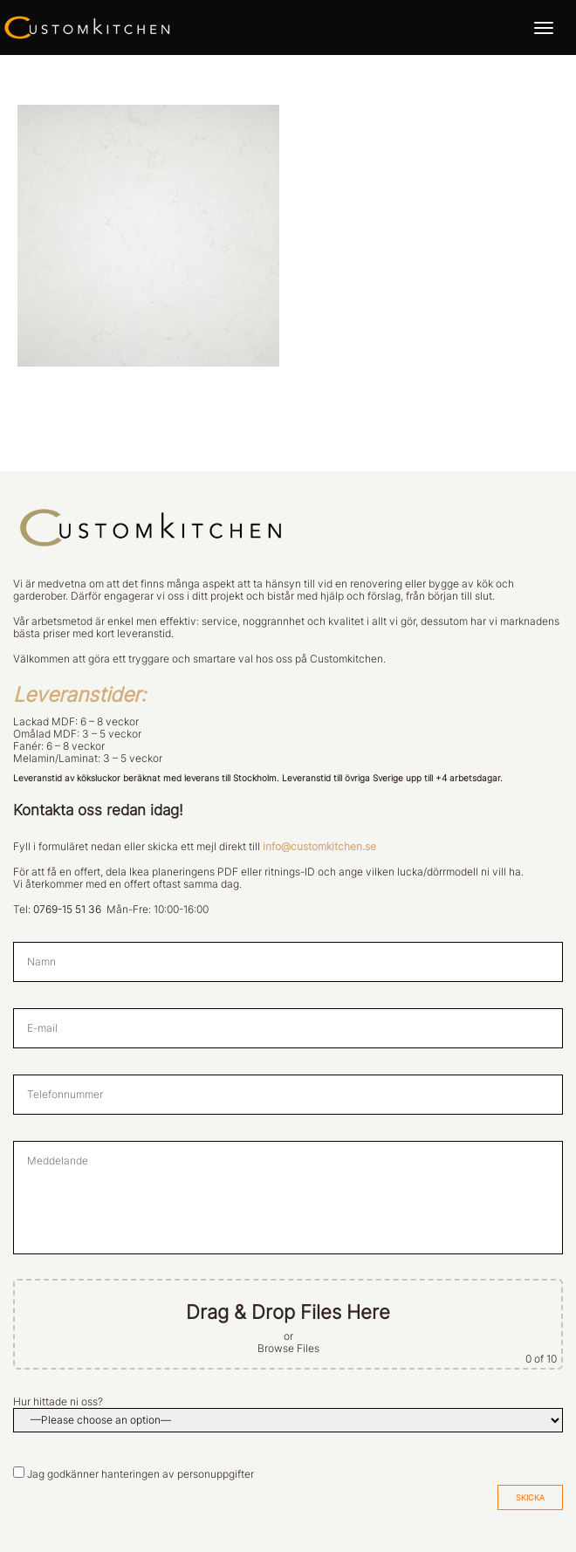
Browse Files (288, 1349)
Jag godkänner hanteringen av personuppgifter (140, 1474)
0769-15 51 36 (67, 909)
